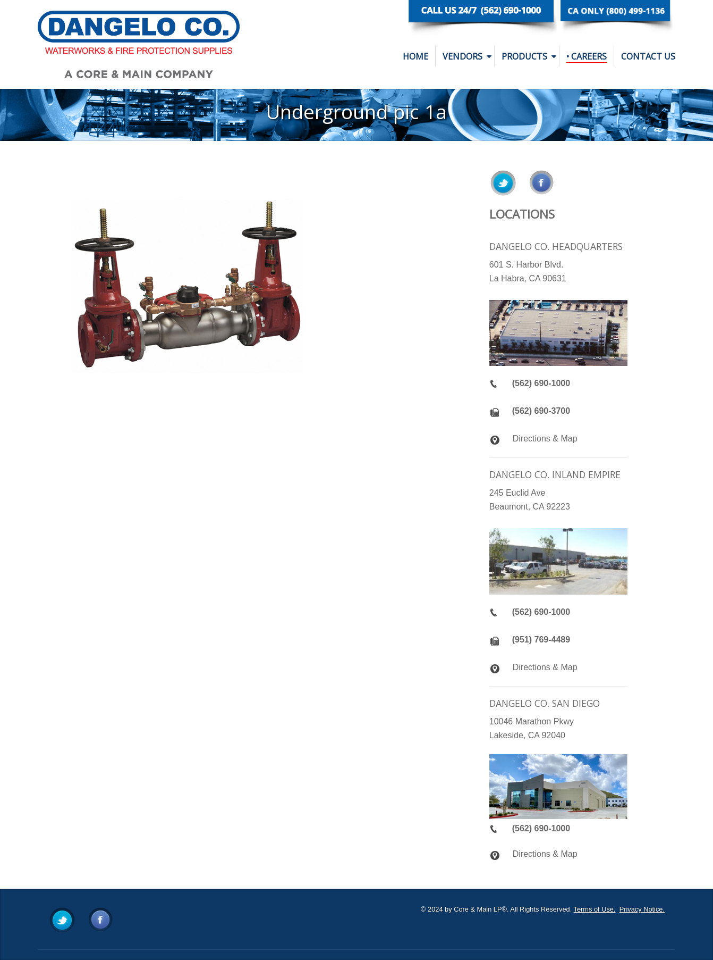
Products (529, 56)
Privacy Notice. (642, 909)
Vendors (467, 56)
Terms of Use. (595, 909)
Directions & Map (545, 438)
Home (415, 56)
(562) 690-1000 (541, 383)
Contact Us (648, 56)
